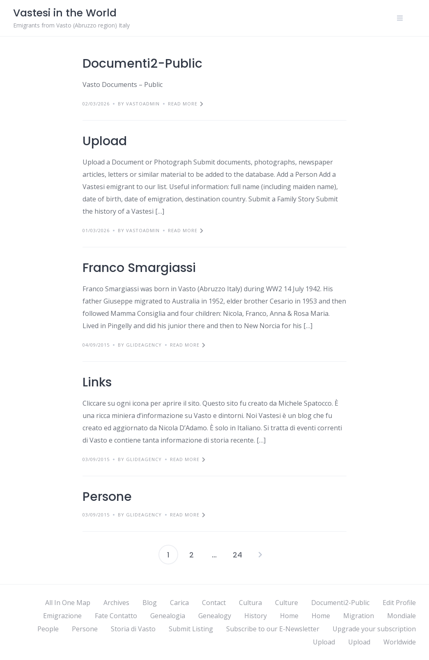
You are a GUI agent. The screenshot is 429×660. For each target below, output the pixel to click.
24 (237, 555)
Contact (214, 602)
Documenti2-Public (142, 63)
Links (97, 382)
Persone (107, 496)
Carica (179, 602)
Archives (116, 602)
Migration (358, 615)
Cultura (250, 602)
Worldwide (399, 641)
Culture (286, 602)
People (48, 628)
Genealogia (167, 615)
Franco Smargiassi (139, 267)
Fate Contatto (116, 615)
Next (260, 554)
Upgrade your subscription (374, 628)
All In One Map (67, 602)
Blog (149, 602)
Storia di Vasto (133, 628)
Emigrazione (62, 615)
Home (289, 615)
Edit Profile (399, 602)
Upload (105, 141)
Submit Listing (191, 628)
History (255, 615)
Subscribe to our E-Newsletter (272, 628)
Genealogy (214, 615)
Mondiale (401, 615)
